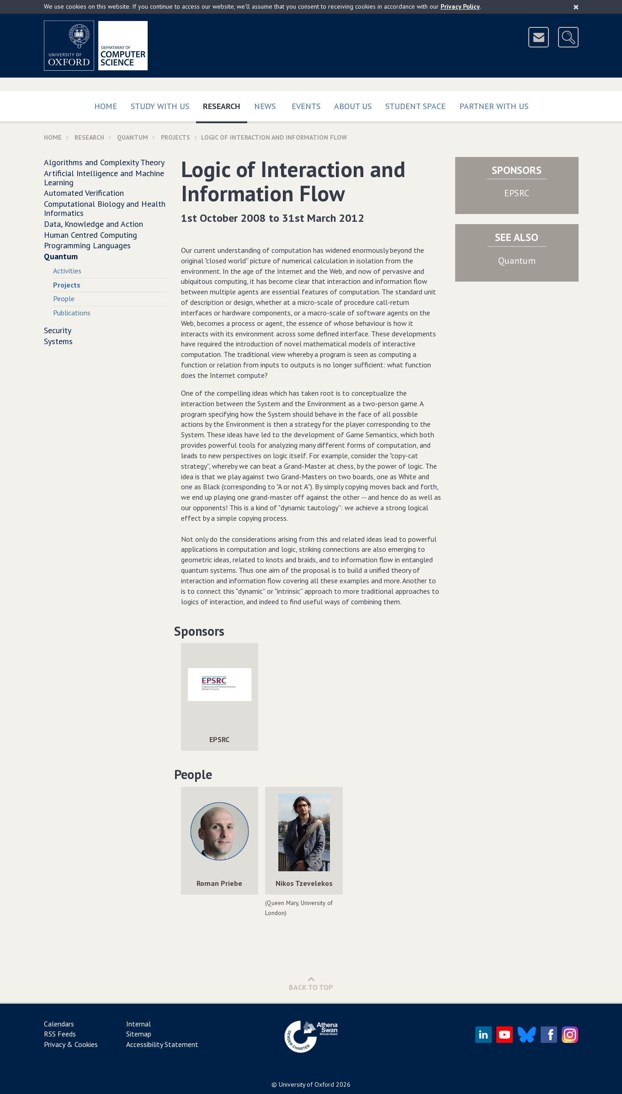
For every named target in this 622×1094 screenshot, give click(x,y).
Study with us (160, 106)
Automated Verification (84, 193)
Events (306, 106)
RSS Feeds (60, 1033)
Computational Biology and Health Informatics (104, 208)
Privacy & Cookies (71, 1044)
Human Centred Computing (90, 235)
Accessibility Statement (162, 1044)
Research (225, 104)
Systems (58, 341)
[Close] (576, 6)
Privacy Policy (460, 6)
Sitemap (138, 1033)
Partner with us (493, 106)
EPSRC (516, 193)
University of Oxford (306, 1084)
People (63, 298)
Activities (67, 270)
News (265, 106)
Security (57, 330)
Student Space (415, 106)
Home (105, 106)
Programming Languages (87, 245)
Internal (138, 1023)
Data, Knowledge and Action (93, 224)
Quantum (132, 137)
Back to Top (311, 983)
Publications (71, 312)
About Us (353, 106)
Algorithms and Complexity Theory (104, 162)
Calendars (59, 1023)
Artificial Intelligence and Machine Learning (104, 178)
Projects (175, 137)
